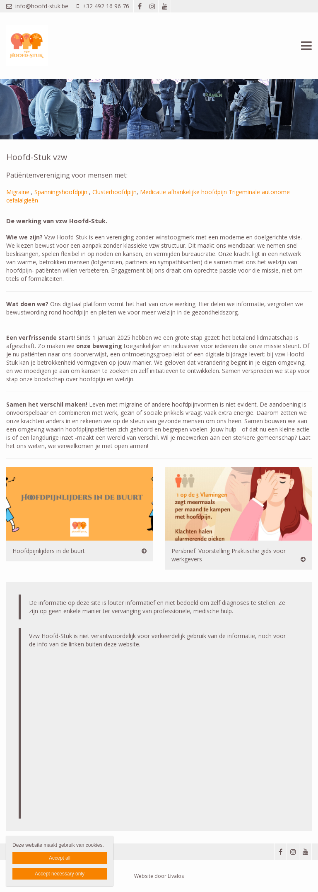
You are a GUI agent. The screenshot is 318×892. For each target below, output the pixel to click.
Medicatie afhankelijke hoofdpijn (183, 192)
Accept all (59, 858)
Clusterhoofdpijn (114, 192)
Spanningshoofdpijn (60, 192)
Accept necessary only (59, 874)
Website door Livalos (159, 876)
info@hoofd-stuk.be (37, 6)
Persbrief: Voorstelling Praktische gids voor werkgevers (228, 555)
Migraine (17, 192)
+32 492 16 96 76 (103, 6)
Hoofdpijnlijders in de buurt (48, 551)
